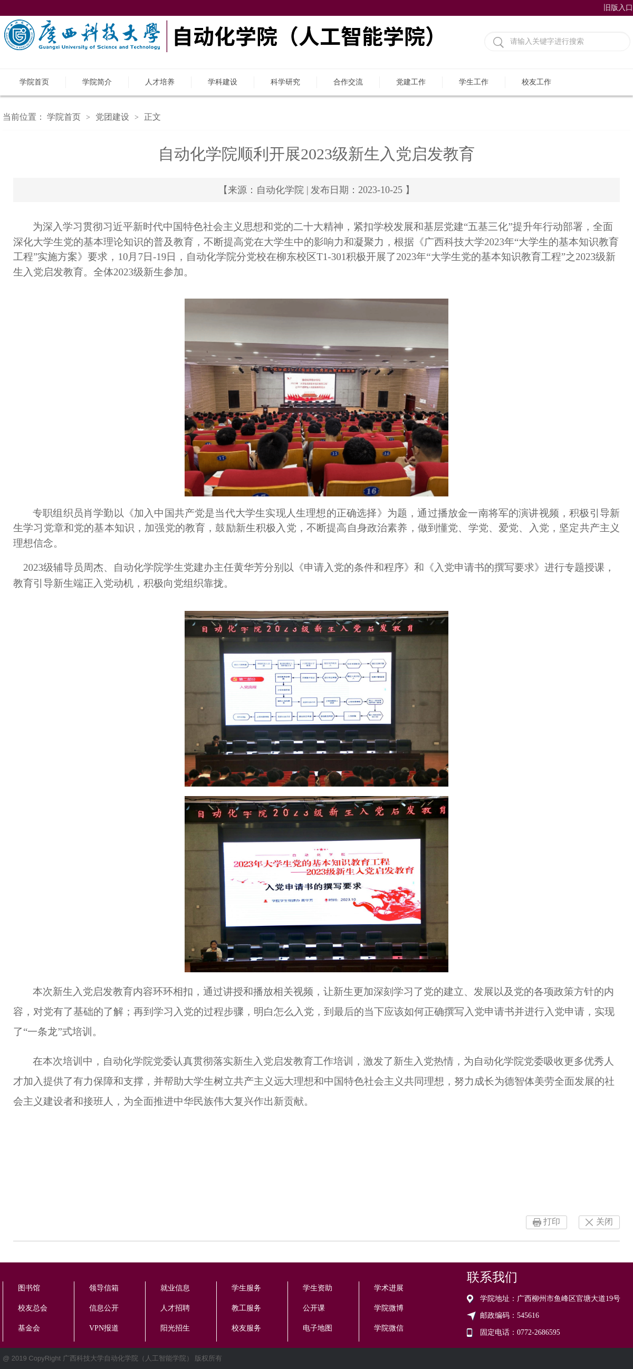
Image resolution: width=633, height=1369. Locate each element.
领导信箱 (104, 1288)
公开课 (314, 1308)
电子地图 (317, 1328)
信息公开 (104, 1308)
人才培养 (160, 82)
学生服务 (246, 1288)
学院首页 (34, 82)
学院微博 (389, 1308)
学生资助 (317, 1288)
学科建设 (222, 82)
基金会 (29, 1328)
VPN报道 (104, 1328)
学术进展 (389, 1288)
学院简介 (97, 82)
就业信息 (175, 1288)
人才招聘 (175, 1308)
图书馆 (29, 1288)
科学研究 (285, 82)
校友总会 (32, 1308)
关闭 (604, 1221)
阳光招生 (175, 1328)
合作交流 (348, 82)
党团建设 (112, 116)
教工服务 (246, 1308)
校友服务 (246, 1328)
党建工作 (411, 82)
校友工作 (536, 82)
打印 (551, 1221)
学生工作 (473, 82)
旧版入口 (618, 8)
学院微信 (389, 1328)
